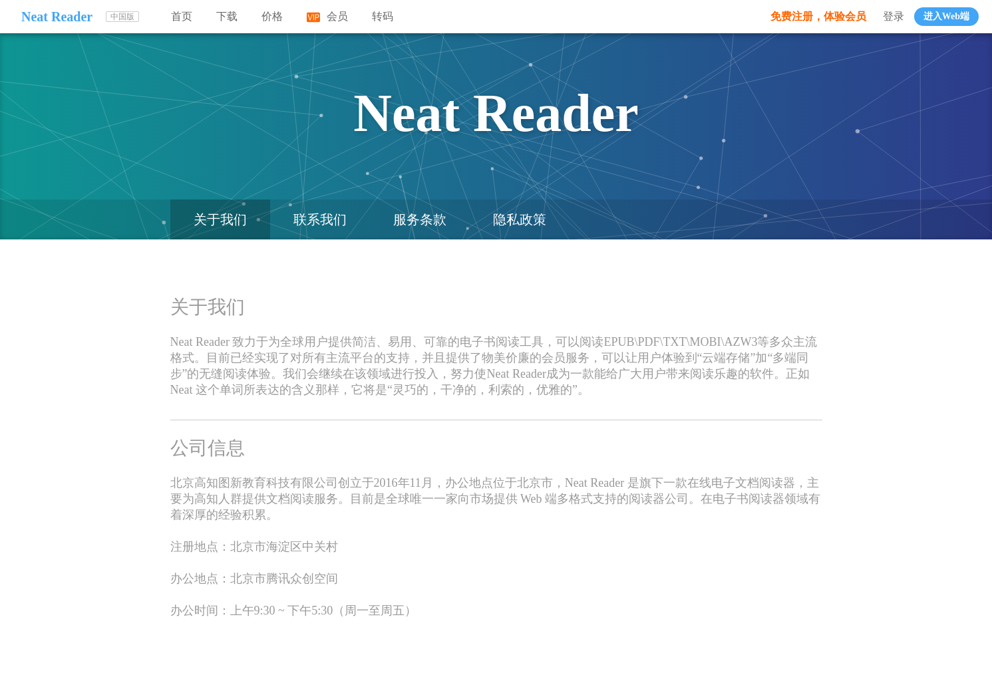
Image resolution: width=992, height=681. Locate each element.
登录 (893, 16)
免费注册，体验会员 (818, 16)
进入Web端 (946, 16)
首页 (181, 16)
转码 (382, 16)
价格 (272, 16)
